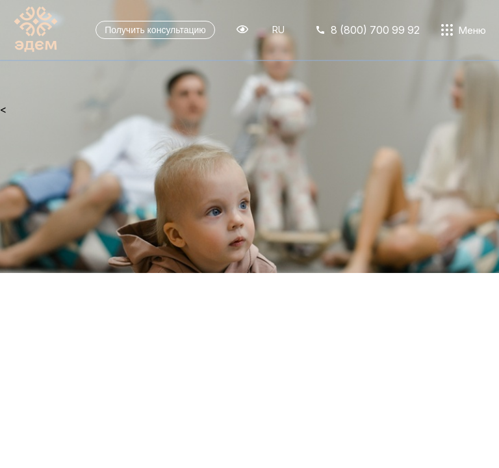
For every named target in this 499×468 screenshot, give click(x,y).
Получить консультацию (155, 30)
